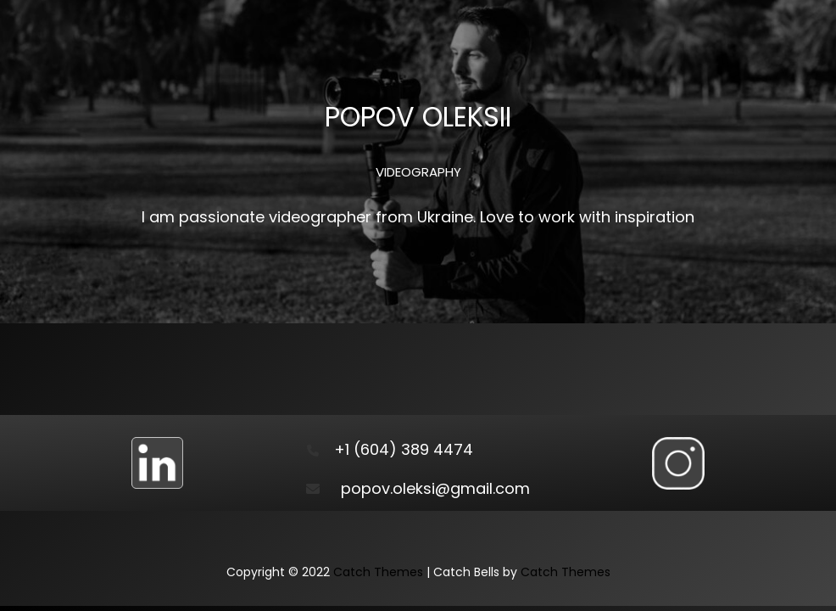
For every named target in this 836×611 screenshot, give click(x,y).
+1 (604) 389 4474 (403, 449)
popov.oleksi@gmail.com (435, 488)
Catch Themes (378, 571)
